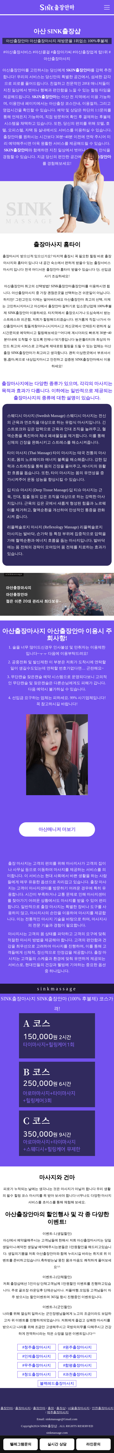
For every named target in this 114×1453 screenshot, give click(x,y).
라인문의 (93, 1444)
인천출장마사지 (103, 1408)
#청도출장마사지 (36, 1374)
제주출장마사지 (58, 1412)
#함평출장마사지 (77, 1365)
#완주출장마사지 (77, 1356)
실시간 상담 (57, 1444)
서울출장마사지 (79, 1408)
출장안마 (6, 1408)
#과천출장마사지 (77, 1374)
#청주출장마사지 (36, 1347)
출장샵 (61, 1408)
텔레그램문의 (20, 1444)
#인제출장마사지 (36, 1356)
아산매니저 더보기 (57, 829)
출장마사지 (23, 1408)
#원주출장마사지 (77, 1347)
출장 (51, 1408)
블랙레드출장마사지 (57, 1383)
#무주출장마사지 (36, 1365)
